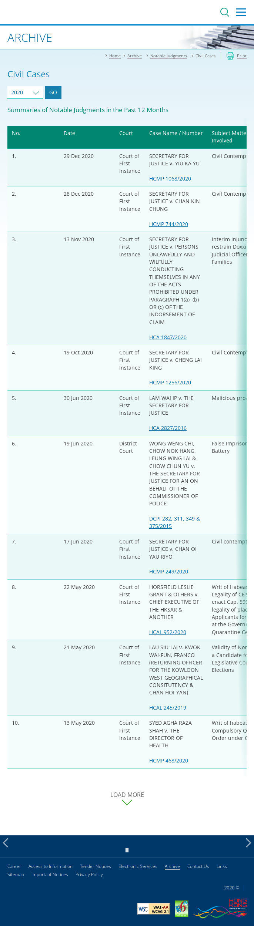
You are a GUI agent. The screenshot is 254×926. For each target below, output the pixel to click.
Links (222, 866)
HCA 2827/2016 (168, 427)
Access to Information (51, 866)
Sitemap (15, 874)
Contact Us (198, 866)
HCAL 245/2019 (167, 707)
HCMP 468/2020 (168, 760)
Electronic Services (137, 866)
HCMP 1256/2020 (170, 382)
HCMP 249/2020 (168, 571)
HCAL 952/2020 (167, 632)
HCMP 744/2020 (168, 224)
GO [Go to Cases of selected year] (53, 92)
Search (224, 12)
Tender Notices (95, 866)
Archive (172, 866)
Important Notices (49, 874)
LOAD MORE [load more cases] (127, 795)
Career (14, 866)
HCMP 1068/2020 (170, 178)
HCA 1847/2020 (168, 337)
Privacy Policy (89, 874)
